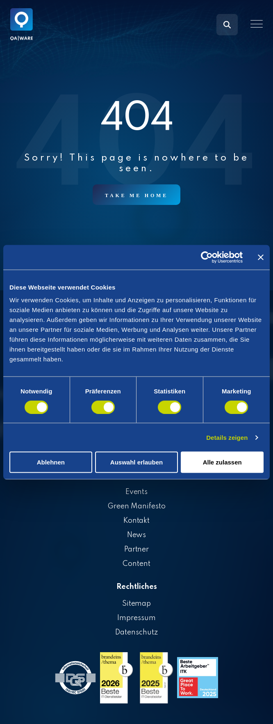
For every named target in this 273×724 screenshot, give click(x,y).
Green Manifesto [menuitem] (136, 506)
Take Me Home (136, 195)
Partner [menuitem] (136, 549)
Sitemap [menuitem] (136, 603)
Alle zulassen (222, 462)
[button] (256, 24)
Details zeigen (227, 437)
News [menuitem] (136, 535)
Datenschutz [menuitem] (136, 632)
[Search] (227, 24)
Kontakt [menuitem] (136, 520)
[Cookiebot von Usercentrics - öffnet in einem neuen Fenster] (207, 257)
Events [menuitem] (136, 492)
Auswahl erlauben (136, 462)
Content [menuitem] (136, 564)
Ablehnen (51, 462)
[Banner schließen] (261, 257)
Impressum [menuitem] (136, 618)
